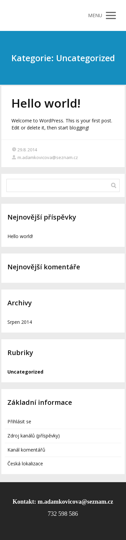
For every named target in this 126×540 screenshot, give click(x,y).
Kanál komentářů (26, 450)
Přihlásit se (19, 421)
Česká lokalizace (25, 463)
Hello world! (45, 103)
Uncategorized (25, 372)
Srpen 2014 (19, 322)
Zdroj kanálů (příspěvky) (33, 435)
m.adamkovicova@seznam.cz (44, 157)
